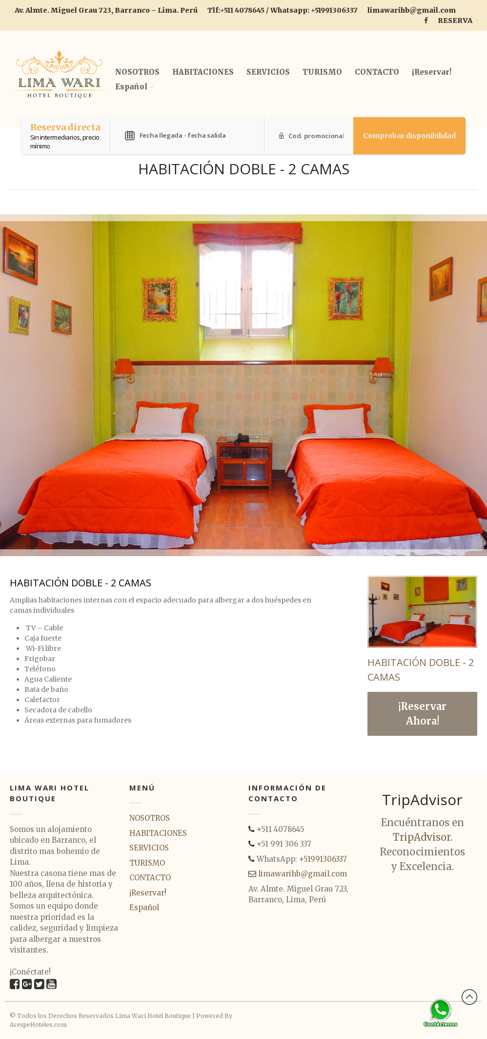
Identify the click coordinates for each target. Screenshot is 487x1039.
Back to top (469, 997)
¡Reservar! (431, 72)
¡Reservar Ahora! (422, 713)
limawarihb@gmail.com (411, 10)
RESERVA (455, 20)
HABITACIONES (203, 72)
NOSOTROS (137, 72)
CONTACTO (377, 72)
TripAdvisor (421, 837)
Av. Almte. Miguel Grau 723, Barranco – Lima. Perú (106, 10)
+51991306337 (323, 859)
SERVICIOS (268, 72)
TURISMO (322, 72)
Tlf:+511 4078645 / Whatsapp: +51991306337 (282, 10)
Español (131, 86)
